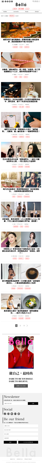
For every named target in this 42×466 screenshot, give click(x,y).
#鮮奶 (14, 196)
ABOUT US (12, 459)
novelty (27, 44)
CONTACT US (19, 459)
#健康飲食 (27, 47)
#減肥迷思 (15, 136)
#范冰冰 (14, 166)
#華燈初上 (21, 258)
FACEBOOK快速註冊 (28, 442)
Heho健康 (15, 44)
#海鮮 (21, 47)
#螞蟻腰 (13, 288)
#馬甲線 (26, 226)
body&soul (27, 74)
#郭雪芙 (14, 258)
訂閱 (33, 403)
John (15, 224)
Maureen (15, 104)
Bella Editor (15, 134)
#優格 (20, 76)
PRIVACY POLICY (28, 459)
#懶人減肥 (21, 106)
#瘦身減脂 (27, 166)
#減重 (16, 76)
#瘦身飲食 (19, 196)
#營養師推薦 (27, 288)
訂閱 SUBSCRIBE (21, 386)
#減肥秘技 (15, 106)
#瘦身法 (25, 76)
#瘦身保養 (28, 318)
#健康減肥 (15, 47)
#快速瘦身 (14, 318)
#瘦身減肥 (20, 166)
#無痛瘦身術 (26, 196)
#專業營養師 (20, 288)
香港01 (15, 74)
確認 (10, 442)
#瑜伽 (21, 226)
